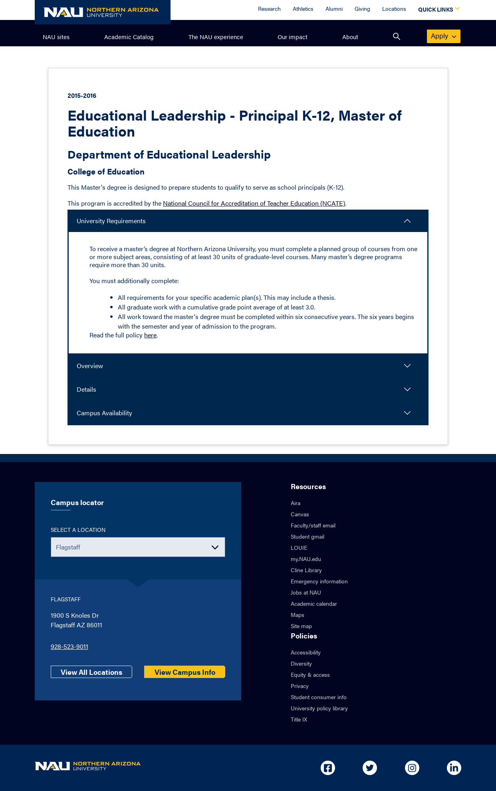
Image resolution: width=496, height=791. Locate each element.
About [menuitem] (350, 36)
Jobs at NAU (306, 592)
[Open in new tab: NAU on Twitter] (370, 768)
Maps (297, 615)
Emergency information (319, 581)
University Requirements (111, 220)
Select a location (78, 529)
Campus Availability (104, 412)
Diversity (301, 663)
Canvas (300, 514)
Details (86, 389)
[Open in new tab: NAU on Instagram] (412, 768)
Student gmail (307, 536)
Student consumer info (319, 697)
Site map (301, 626)
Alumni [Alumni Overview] (334, 8)
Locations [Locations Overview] (394, 8)
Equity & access (310, 674)
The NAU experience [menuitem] (215, 36)
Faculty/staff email (313, 525)
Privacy (300, 686)
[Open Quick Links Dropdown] (437, 10)
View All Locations (91, 672)
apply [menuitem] (444, 35)
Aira (295, 503)
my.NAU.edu (306, 559)
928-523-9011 (69, 646)
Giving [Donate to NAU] (362, 8)
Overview (90, 365)
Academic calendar (314, 603)
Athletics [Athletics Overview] (303, 8)
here (150, 334)
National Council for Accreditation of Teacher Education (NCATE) (254, 203)
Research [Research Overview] (269, 8)
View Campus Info (185, 672)
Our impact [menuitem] (293, 36)
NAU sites (56, 36)
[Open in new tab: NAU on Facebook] (328, 768)
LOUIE (299, 547)
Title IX (299, 719)
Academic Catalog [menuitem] (129, 36)
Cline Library (306, 570)
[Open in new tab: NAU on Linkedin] (454, 768)
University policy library (319, 708)
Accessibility (306, 652)
